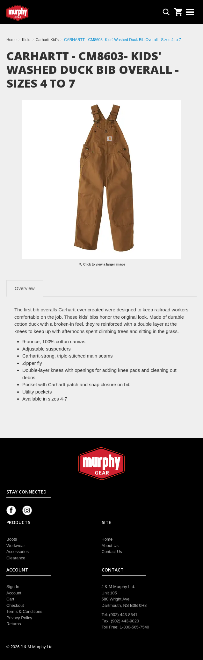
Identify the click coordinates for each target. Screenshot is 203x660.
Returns (13, 623)
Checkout (15, 605)
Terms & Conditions (24, 611)
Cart (10, 599)
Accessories (17, 551)
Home (107, 539)
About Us (110, 545)
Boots (11, 539)
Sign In (12, 586)
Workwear (15, 545)
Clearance (15, 558)
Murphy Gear (33, 13)
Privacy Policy (19, 617)
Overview (25, 288)
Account (13, 593)
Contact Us (112, 551)
